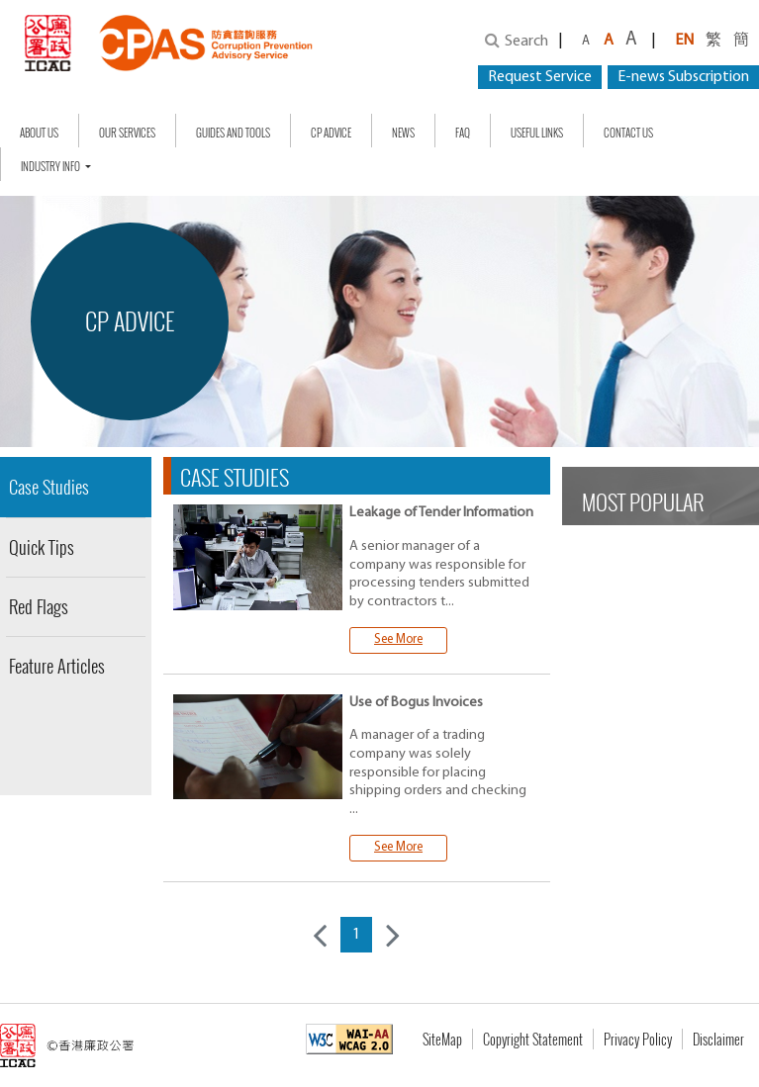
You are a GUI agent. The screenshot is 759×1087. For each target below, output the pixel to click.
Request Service (540, 77)
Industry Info (51, 166)
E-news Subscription (683, 77)
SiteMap (442, 1039)
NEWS (403, 132)
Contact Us (628, 132)
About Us (39, 132)
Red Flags (38, 606)
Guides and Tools (233, 132)
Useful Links (537, 132)
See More (398, 639)
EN (684, 40)
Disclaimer (718, 1039)
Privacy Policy (638, 1039)
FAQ (462, 132)
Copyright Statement (533, 1039)
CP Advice (331, 132)
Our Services (127, 132)
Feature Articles (57, 666)
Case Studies (49, 486)
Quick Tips (41, 547)
